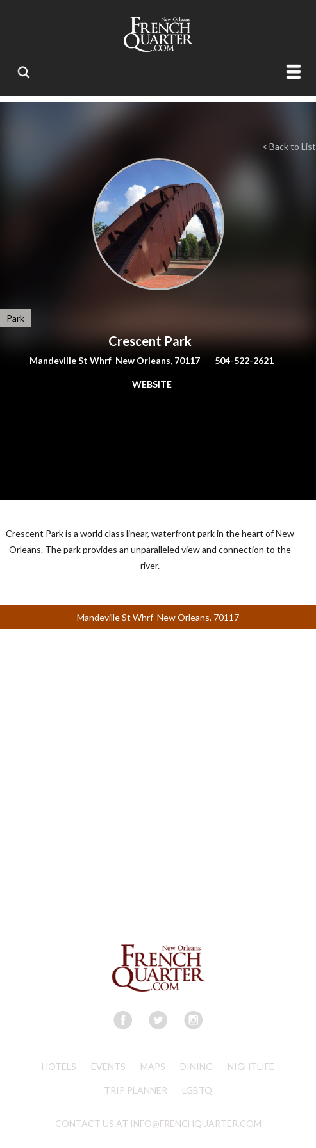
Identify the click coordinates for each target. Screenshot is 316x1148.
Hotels (59, 1066)
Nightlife (251, 1066)
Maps (152, 1066)
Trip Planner (135, 1090)
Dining (196, 1066)
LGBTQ (197, 1090)
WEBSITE (152, 384)
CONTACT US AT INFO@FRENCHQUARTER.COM (158, 1123)
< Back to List (289, 146)
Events (108, 1066)
